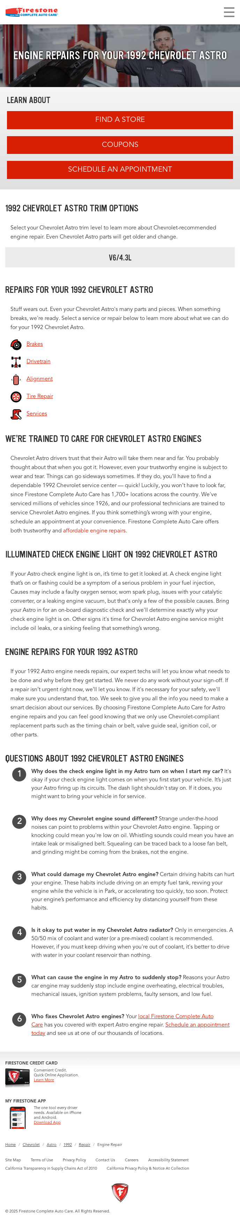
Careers (131, 1160)
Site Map (13, 1160)
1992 (67, 1145)
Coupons (120, 145)
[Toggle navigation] (229, 12)
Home (10, 1145)
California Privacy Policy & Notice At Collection (148, 1169)
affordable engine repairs (94, 531)
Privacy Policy (74, 1160)
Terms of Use (42, 1160)
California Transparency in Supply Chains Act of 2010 (51, 1169)
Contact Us (105, 1160)
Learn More (44, 1080)
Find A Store (120, 120)
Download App (47, 1123)
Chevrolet (31, 1145)
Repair (84, 1145)
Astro (52, 1145)
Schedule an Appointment (120, 169)
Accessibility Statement (168, 1160)
